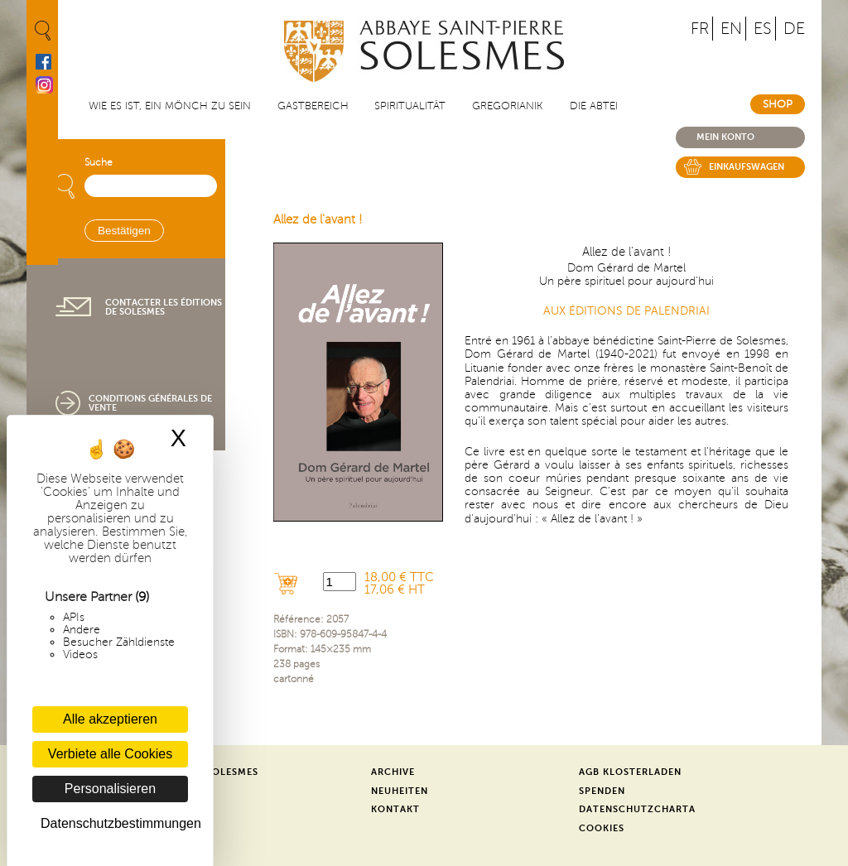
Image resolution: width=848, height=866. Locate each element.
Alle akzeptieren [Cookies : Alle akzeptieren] (110, 719)
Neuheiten (399, 791)
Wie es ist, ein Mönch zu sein (170, 106)
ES (763, 28)
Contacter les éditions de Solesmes (163, 307)
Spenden (602, 791)
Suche (98, 162)
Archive (393, 772)
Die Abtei (594, 106)
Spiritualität (410, 106)
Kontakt (395, 809)
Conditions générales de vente (150, 403)
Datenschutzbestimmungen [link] (114, 823)
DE (794, 28)
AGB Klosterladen (630, 772)
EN (731, 28)
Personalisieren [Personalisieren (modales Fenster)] (110, 789)
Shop (778, 104)
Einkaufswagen (746, 166)
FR (700, 28)
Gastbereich (313, 106)
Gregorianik (507, 106)
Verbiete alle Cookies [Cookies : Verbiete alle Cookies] (110, 754)
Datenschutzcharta (637, 809)
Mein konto (725, 137)
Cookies (601, 828)
